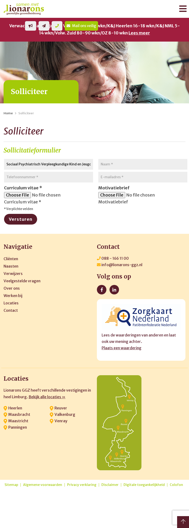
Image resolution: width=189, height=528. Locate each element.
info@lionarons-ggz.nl (119, 264)
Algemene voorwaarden (42, 485)
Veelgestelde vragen (22, 280)
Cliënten (11, 258)
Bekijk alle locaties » (47, 396)
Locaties (11, 303)
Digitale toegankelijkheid (144, 485)
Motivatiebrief (113, 202)
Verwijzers (13, 273)
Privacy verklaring (81, 485)
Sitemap (11, 485)
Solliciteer (26, 113)
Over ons (12, 288)
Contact (11, 310)
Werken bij (13, 295)
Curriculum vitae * (22, 202)
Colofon (176, 485)
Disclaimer (110, 485)
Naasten (11, 266)
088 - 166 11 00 (113, 258)
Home (8, 113)
